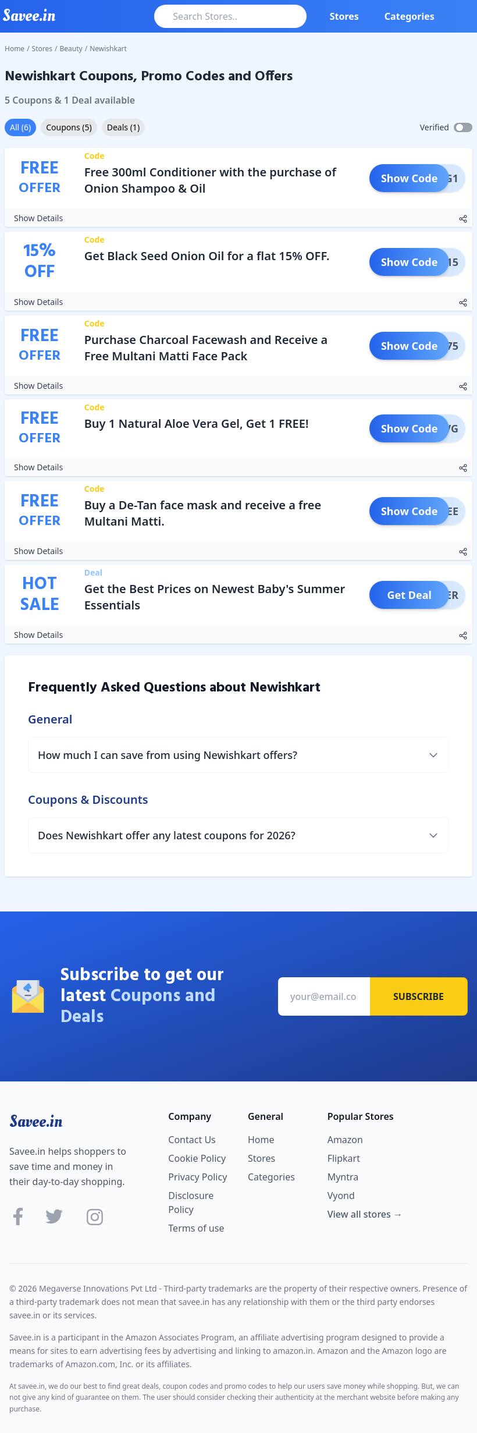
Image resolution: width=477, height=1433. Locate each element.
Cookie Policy (197, 1158)
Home (14, 49)
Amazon (345, 1139)
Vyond (341, 1195)
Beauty (71, 49)
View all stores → (365, 1214)
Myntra (343, 1176)
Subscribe (418, 996)
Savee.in (35, 1121)
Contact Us (191, 1139)
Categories (410, 16)
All (20, 127)
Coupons (68, 127)
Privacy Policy (197, 1176)
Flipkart (344, 1158)
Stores (344, 16)
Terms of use (196, 1228)
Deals (123, 127)
